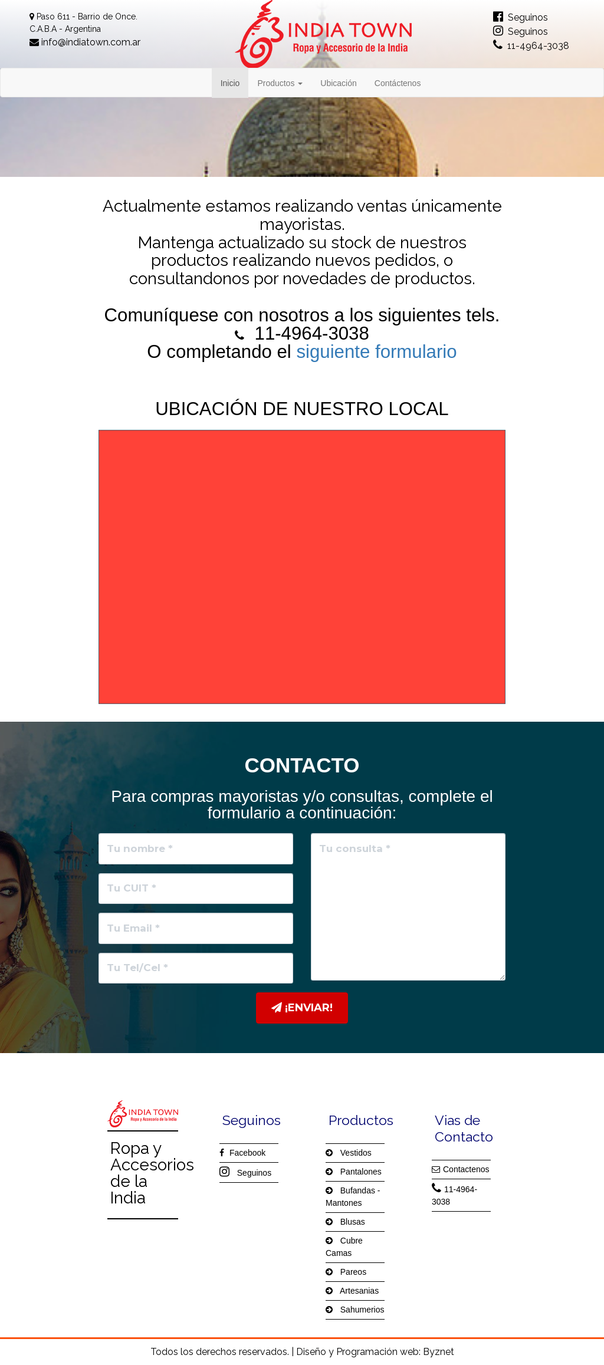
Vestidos (349, 1152)
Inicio (235, 82)
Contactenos (461, 1169)
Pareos (346, 1272)
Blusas (345, 1221)
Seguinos (520, 17)
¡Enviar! (302, 1007)
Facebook (242, 1152)
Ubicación (338, 83)
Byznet (438, 1351)
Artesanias (352, 1290)
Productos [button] (280, 83)
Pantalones (354, 1171)
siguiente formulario (376, 351)
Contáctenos (398, 83)
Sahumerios (355, 1309)
